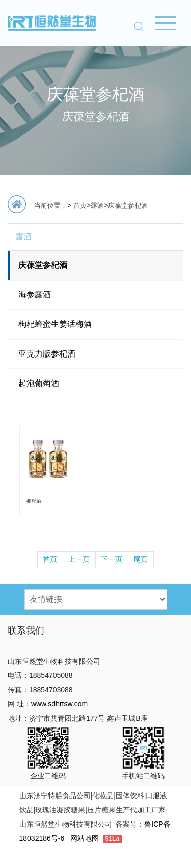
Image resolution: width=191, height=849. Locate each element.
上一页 (79, 559)
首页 (80, 205)
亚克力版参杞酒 (46, 353)
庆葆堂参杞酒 (128, 205)
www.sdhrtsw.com (59, 704)
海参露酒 (34, 294)
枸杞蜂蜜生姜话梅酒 (55, 324)
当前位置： (50, 205)
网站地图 (84, 838)
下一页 (111, 559)
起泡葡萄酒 (38, 383)
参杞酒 (37, 492)
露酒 (97, 205)
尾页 (140, 559)
